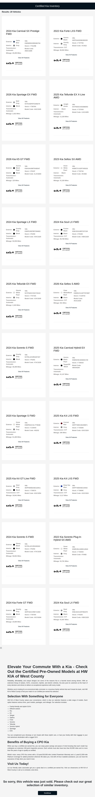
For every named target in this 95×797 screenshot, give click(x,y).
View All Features (24, 58)
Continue (47, 793)
